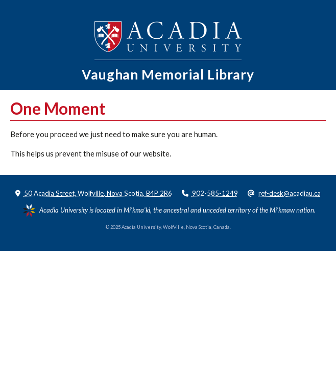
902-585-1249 (215, 193)
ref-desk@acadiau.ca (289, 193)
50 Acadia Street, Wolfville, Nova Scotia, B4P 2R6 (98, 193)
